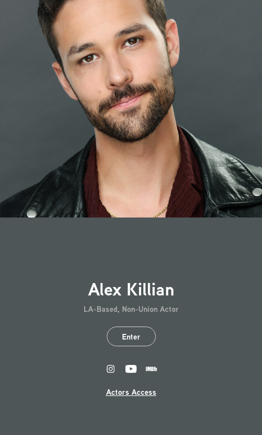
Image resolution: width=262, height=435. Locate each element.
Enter (131, 336)
